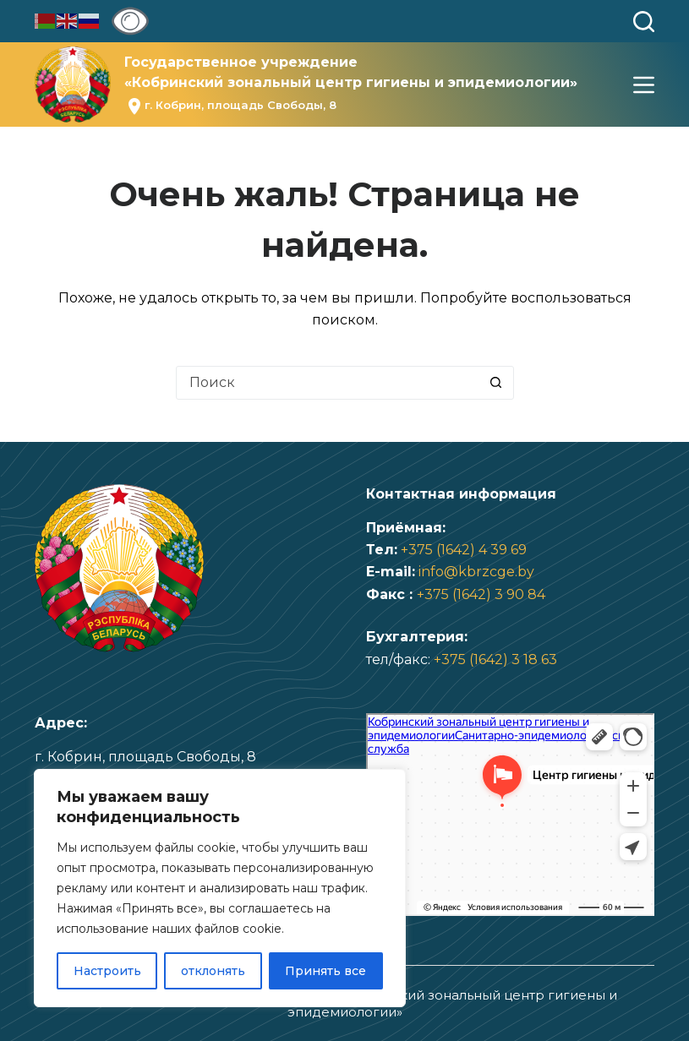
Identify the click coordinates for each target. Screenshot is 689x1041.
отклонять (213, 970)
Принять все (325, 970)
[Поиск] (643, 21)
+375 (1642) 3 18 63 (495, 659)
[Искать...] (328, 383)
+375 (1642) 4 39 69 (464, 550)
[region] (220, 888)
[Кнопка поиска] (496, 383)
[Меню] (643, 84)
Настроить (107, 970)
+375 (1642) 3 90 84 (481, 594)
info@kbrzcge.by (476, 572)
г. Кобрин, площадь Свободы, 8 (240, 105)
